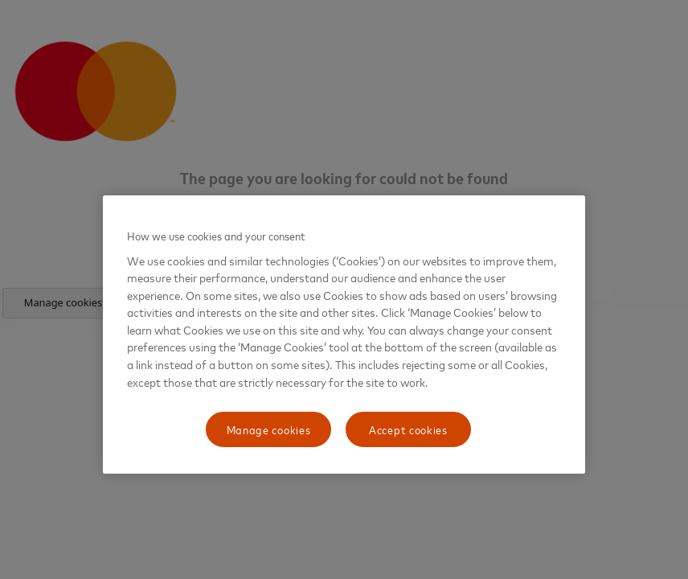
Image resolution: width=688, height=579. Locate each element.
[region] (344, 334)
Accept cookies (408, 429)
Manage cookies (269, 429)
